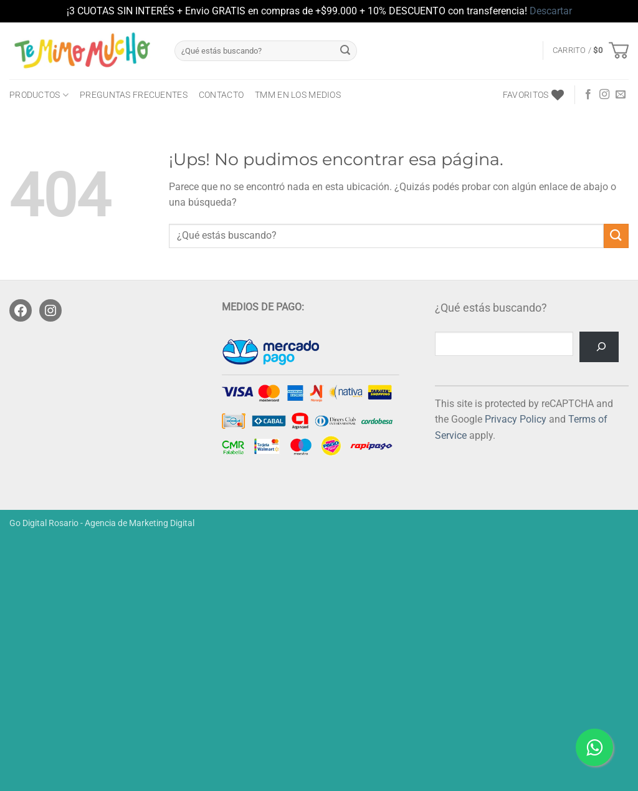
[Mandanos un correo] (621, 94)
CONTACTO (221, 95)
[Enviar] (345, 50)
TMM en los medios (298, 95)
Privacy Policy (515, 419)
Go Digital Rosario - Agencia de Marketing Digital (101, 523)
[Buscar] (599, 347)
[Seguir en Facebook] (588, 94)
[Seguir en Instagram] (604, 94)
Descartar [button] (551, 11)
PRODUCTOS (39, 95)
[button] (591, 50)
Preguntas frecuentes (134, 95)
